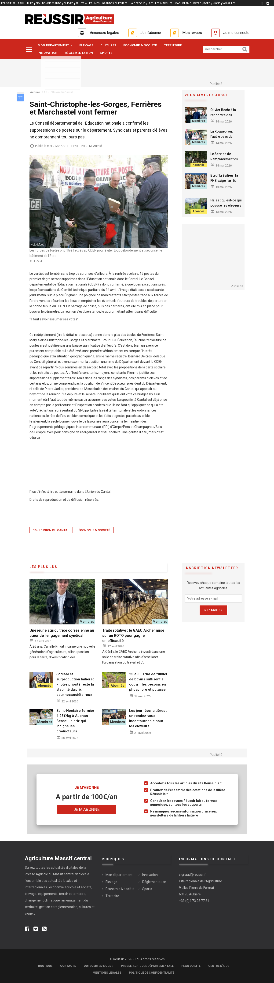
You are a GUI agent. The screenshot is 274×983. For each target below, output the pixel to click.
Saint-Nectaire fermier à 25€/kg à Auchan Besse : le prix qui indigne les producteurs (75, 721)
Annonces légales (104, 32)
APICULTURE (25, 3)
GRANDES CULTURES (115, 3)
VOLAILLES (229, 3)
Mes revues (192, 32)
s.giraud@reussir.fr (193, 874)
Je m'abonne (150, 32)
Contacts (68, 966)
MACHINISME (183, 3)
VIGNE (216, 3)
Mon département (55, 45)
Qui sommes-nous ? (98, 966)
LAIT (150, 3)
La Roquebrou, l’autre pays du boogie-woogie (222, 137)
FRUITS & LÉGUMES (88, 3)
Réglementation (79, 53)
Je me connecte (236, 32)
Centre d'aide (218, 966)
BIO (38, 3)
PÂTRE (197, 3)
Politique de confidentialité (151, 972)
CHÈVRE (68, 3)
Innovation (48, 53)
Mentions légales (107, 972)
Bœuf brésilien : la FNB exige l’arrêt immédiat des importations (224, 183)
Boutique (45, 966)
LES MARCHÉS (163, 3)
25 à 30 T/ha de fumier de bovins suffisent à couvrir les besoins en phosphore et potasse (148, 682)
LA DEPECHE (137, 3)
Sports (106, 53)
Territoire (173, 45)
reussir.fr (8, 3)
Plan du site (191, 966)
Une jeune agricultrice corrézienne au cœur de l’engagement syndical (61, 633)
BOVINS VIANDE (51, 3)
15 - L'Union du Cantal (51, 530)
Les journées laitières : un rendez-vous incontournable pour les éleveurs (148, 718)
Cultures (108, 45)
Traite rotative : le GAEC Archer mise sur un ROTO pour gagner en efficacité (133, 635)
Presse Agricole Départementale (147, 966)
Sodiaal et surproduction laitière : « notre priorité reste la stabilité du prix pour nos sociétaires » (75, 684)
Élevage (86, 45)
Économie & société (140, 45)
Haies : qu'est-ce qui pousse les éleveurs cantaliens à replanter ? (226, 208)
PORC (206, 3)
